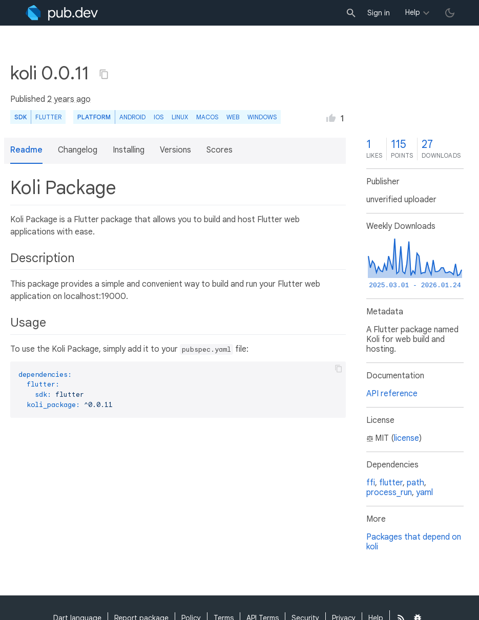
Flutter (48, 117)
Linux (180, 117)
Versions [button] (175, 150)
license (406, 438)
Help (412, 12)
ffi (370, 483)
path (415, 483)
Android (132, 117)
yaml (424, 492)
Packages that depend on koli (413, 542)
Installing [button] (128, 150)
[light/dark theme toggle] (450, 13)
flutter (391, 483)
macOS (207, 117)
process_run (389, 492)
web (232, 117)
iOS (158, 117)
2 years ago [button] (69, 99)
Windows (262, 117)
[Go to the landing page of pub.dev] (62, 12)
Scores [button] (219, 150)
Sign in (378, 12)
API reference (392, 394)
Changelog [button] (77, 150)
